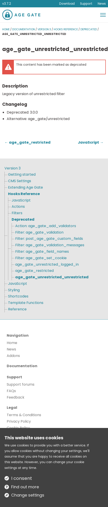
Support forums (20, 384)
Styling (14, 290)
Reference (17, 309)
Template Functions (25, 302)
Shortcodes (18, 296)
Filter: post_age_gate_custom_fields (49, 238)
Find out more (25, 487)
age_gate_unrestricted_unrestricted (52, 277)
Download (67, 3)
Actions (18, 206)
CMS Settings (19, 180)
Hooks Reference (66, 29)
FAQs (11, 390)
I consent (21, 478)
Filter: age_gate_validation (39, 232)
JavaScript (21, 200)
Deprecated (88, 29)
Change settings (27, 495)
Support (86, 3)
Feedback (15, 397)
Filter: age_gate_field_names (42, 251)
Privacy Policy (19, 421)
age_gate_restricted (34, 270)
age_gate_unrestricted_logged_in (47, 264)
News (102, 3)
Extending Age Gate (25, 187)
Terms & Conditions (24, 414)
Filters (17, 213)
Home (6, 29)
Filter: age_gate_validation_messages (49, 245)
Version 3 (44, 29)
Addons (13, 355)
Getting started (22, 174)
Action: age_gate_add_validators (45, 225)
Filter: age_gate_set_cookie (41, 258)
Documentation (23, 29)
